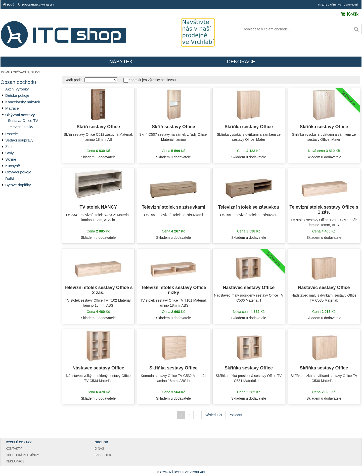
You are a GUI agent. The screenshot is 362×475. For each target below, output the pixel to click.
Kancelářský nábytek (22, 102)
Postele (11, 134)
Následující (213, 415)
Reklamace (15, 461)
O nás (99, 448)
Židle (9, 147)
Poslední (235, 415)
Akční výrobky (17, 89)
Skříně (10, 159)
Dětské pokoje (17, 95)
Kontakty (14, 448)
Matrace (12, 108)
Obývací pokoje (18, 172)
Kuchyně (12, 166)
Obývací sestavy (26, 72)
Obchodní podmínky (22, 455)
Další (9, 178)
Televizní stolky (20, 127)
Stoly (9, 153)
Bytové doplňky (18, 185)
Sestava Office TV (23, 120)
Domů (5, 72)
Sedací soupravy (19, 140)
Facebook (103, 455)
